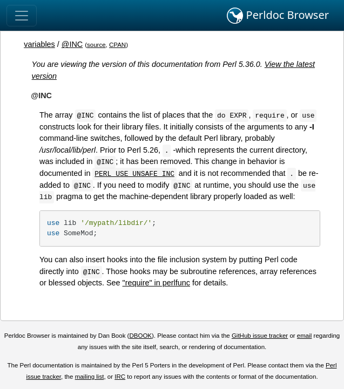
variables (39, 44)
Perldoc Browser (278, 16)
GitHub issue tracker (260, 335)
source (96, 45)
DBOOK (140, 335)
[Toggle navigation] (21, 15)
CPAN (117, 45)
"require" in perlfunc (156, 282)
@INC (72, 44)
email (304, 335)
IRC (119, 376)
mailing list (89, 376)
